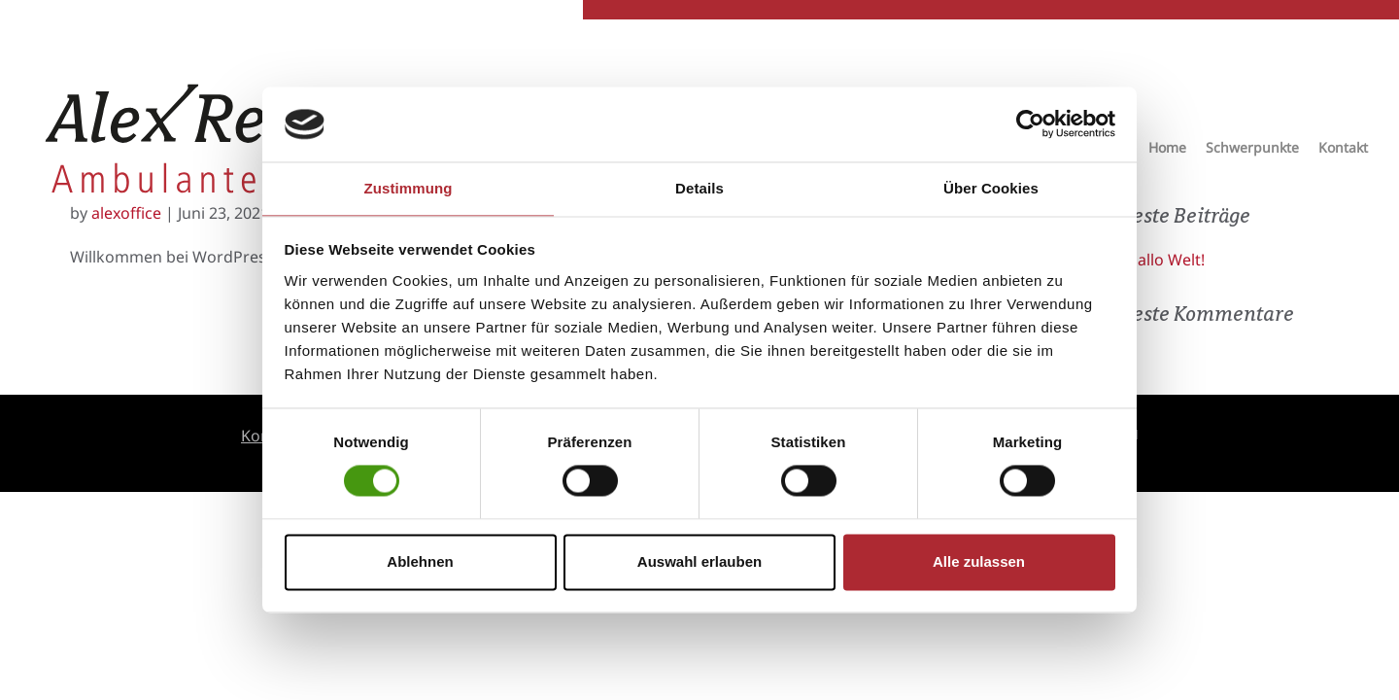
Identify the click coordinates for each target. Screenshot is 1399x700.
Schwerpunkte (1252, 150)
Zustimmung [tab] (408, 188)
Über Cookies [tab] (991, 188)
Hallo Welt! (1165, 259)
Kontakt (1343, 150)
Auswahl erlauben (699, 561)
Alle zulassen (979, 561)
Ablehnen (420, 561)
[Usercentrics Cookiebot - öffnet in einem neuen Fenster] (1030, 124)
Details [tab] (699, 188)
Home (1167, 150)
